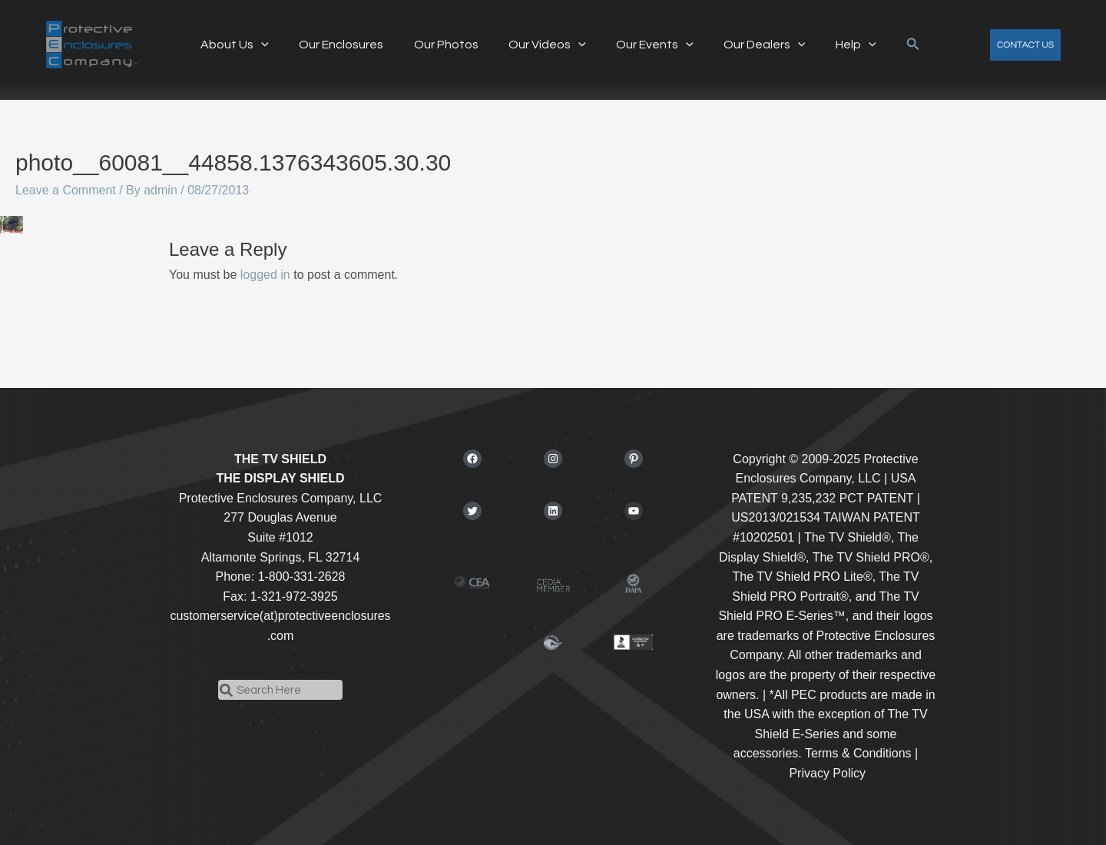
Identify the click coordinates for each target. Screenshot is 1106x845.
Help (839, 44)
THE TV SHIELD (280, 459)
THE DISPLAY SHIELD (280, 478)
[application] (278, 44)
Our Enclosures (352, 44)
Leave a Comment (65, 190)
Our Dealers (753, 44)
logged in (265, 274)
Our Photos (451, 44)
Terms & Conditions (858, 753)
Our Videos (547, 44)
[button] (893, 45)
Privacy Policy (827, 773)
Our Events (649, 44)
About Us (251, 44)
